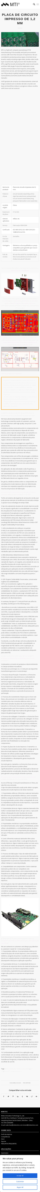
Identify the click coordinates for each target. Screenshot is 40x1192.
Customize (20, 1181)
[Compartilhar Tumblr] (22, 1096)
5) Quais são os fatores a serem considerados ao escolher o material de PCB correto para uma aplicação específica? (20, 403)
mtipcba (28, 1083)
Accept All (20, 1176)
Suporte (3, 1141)
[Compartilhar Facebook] (3, 1096)
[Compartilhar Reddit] (31, 1096)
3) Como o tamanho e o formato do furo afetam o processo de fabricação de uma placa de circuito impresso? (19, 392)
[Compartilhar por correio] (36, 1096)
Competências (5, 1137)
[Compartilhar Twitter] (8, 1096)
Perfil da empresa (6, 1134)
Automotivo (4, 1153)
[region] (20, 1173)
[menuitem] (33, 4)
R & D (2, 1139)
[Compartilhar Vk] (27, 1096)
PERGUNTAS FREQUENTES (8, 1144)
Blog (20, 11)
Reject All (20, 1187)
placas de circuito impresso (12, 1071)
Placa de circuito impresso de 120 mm (18, 1069)
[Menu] (38, 4)
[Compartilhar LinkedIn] (17, 1096)
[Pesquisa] (33, 4)
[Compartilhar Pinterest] (13, 1096)
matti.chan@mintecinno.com (14, 1125)
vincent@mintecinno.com (30, 1125)
